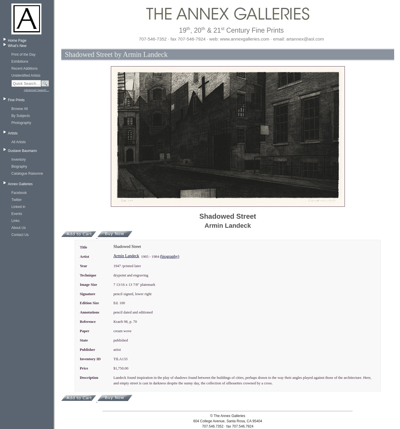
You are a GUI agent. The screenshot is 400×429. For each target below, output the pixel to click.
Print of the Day (23, 54)
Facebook (19, 193)
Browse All (19, 109)
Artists (13, 133)
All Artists (18, 142)
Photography (21, 123)
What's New (17, 46)
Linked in (18, 207)
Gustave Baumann (22, 151)
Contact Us (20, 235)
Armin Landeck (126, 256)
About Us (18, 228)
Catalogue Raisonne (27, 173)
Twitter (16, 200)
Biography (19, 166)
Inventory (18, 159)
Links (15, 221)
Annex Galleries (20, 184)
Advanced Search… (36, 90)
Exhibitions (19, 61)
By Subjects (20, 116)
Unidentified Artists (25, 75)
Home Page (17, 40)
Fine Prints (16, 100)
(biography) (169, 256)
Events (16, 214)
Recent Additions (24, 68)
